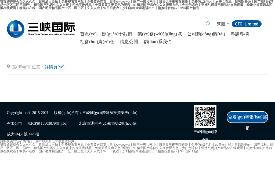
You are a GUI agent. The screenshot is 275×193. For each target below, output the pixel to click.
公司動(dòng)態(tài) (206, 34)
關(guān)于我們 (117, 34)
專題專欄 (239, 34)
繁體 (221, 24)
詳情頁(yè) (54, 67)
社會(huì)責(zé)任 (97, 41)
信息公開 (129, 41)
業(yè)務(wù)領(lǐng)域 (160, 34)
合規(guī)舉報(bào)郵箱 (247, 119)
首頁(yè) (88, 34)
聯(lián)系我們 (157, 41)
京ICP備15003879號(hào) (47, 123)
